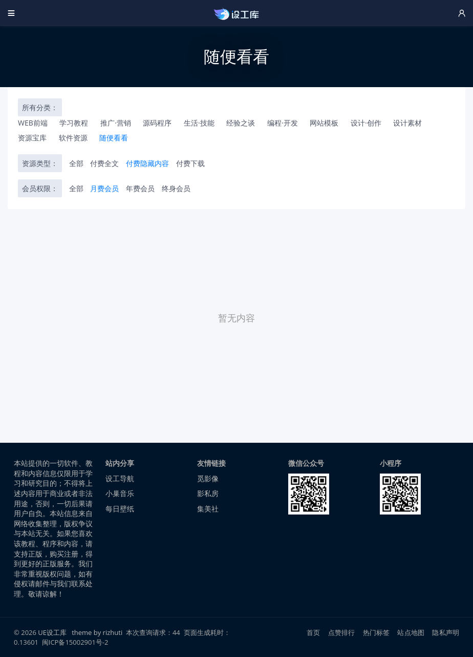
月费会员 (104, 188)
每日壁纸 (119, 509)
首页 (313, 632)
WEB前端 (33, 123)
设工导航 (119, 478)
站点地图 (410, 632)
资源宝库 (32, 137)
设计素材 (407, 123)
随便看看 (113, 137)
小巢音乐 (119, 493)
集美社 (208, 509)
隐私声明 (445, 632)
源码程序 (157, 123)
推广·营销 (115, 123)
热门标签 (376, 632)
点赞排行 (341, 632)
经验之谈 (240, 123)
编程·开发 (282, 123)
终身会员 (176, 188)
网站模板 (324, 123)
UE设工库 (52, 632)
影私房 (208, 493)
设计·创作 (366, 123)
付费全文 (104, 163)
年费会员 (140, 188)
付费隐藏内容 (147, 163)
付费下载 (190, 163)
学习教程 (73, 123)
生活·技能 (199, 123)
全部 (76, 163)
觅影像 (208, 478)
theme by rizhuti (98, 632)
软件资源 (73, 137)
